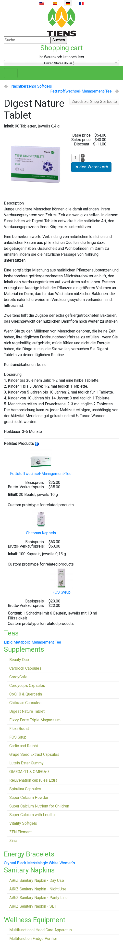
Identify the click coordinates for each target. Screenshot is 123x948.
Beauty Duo (19, 659)
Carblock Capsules (25, 668)
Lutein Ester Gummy (26, 763)
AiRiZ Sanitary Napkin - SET (32, 906)
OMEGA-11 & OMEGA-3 (29, 771)
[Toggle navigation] (11, 73)
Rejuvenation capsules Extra (33, 780)
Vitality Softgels (23, 823)
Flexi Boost (19, 728)
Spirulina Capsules (25, 789)
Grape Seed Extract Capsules (34, 754)
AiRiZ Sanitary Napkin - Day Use (36, 880)
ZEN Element (20, 832)
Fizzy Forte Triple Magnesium (35, 720)
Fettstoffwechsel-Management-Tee (81, 91)
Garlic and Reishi (23, 745)
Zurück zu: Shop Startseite (94, 101)
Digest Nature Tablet (27, 711)
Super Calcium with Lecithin (32, 814)
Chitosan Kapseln (41, 521)
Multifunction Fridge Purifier (33, 938)
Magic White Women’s (56, 863)
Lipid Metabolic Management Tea (32, 642)
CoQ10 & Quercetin (25, 694)
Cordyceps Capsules (27, 685)
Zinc (13, 840)
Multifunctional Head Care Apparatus (40, 930)
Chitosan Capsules (25, 702)
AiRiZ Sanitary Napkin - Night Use (37, 889)
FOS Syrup (61, 581)
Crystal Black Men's (20, 863)
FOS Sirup (17, 737)
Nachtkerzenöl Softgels (31, 86)
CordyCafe (18, 677)
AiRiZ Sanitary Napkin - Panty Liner (39, 897)
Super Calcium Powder (28, 797)
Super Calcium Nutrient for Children (39, 806)
